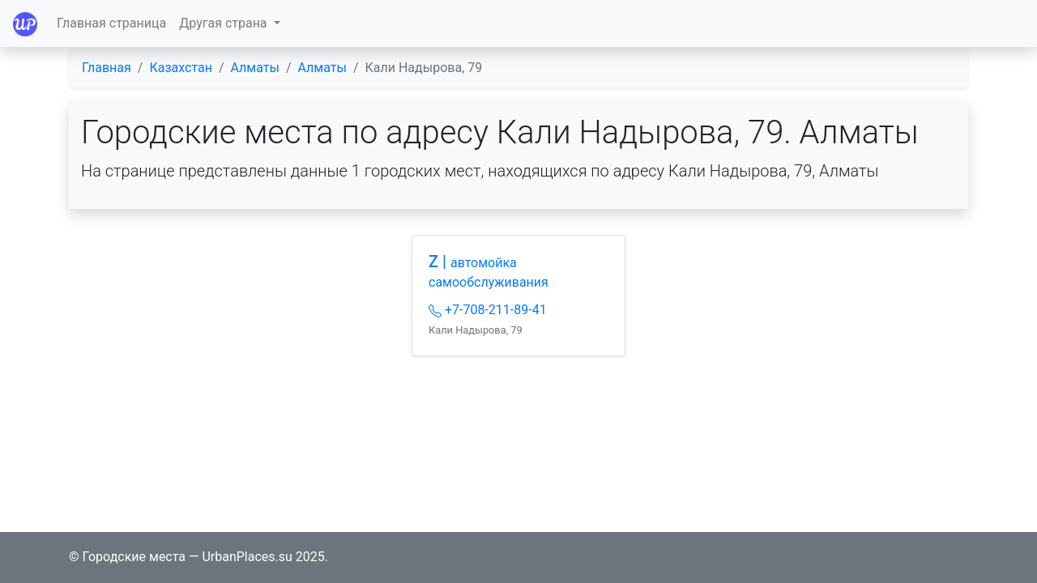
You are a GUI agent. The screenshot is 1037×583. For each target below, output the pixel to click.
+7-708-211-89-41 (488, 309)
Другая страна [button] (224, 23)
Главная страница (111, 23)
